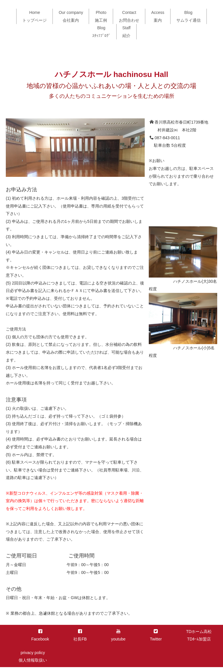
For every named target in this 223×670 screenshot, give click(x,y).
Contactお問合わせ (129, 16)
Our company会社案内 (71, 16)
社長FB (80, 635)
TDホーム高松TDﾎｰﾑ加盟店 (199, 635)
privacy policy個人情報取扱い (33, 656)
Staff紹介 (126, 31)
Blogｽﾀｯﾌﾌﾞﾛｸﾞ (101, 31)
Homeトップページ (34, 16)
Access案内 (157, 16)
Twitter (156, 635)
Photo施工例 (101, 16)
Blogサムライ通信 (188, 16)
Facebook (40, 635)
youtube (118, 635)
